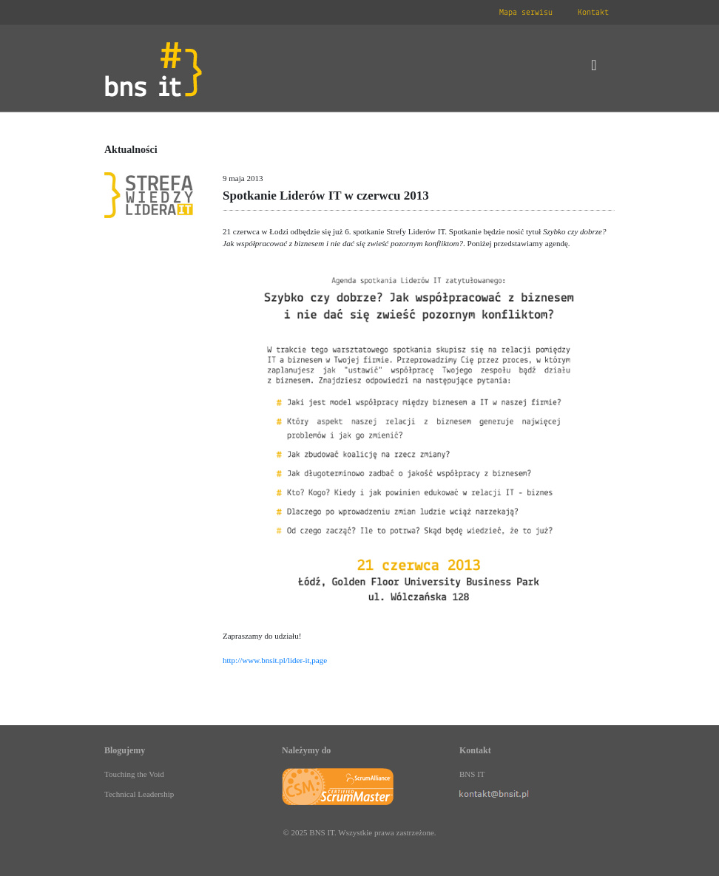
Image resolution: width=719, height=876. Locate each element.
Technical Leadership (139, 794)
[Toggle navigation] (594, 69)
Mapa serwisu (526, 12)
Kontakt (593, 12)
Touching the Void (134, 774)
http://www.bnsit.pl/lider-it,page (275, 660)
